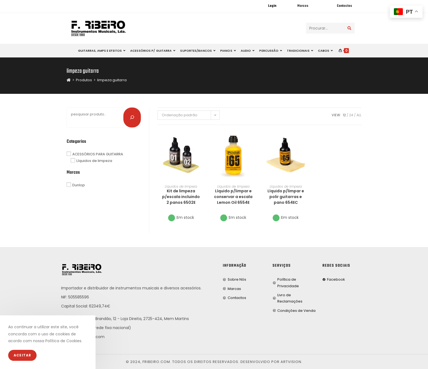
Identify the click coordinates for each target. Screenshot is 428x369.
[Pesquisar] (132, 117)
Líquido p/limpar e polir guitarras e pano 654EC (286, 196)
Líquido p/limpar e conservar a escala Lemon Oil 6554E (233, 196)
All (358, 115)
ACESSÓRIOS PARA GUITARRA (97, 153)
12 (344, 115)
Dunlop (78, 185)
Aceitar (22, 355)
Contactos (344, 6)
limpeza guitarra (112, 80)
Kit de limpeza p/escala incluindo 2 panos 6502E (181, 196)
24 (351, 115)
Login (272, 6)
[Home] (69, 80)
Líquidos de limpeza (181, 186)
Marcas (302, 6)
